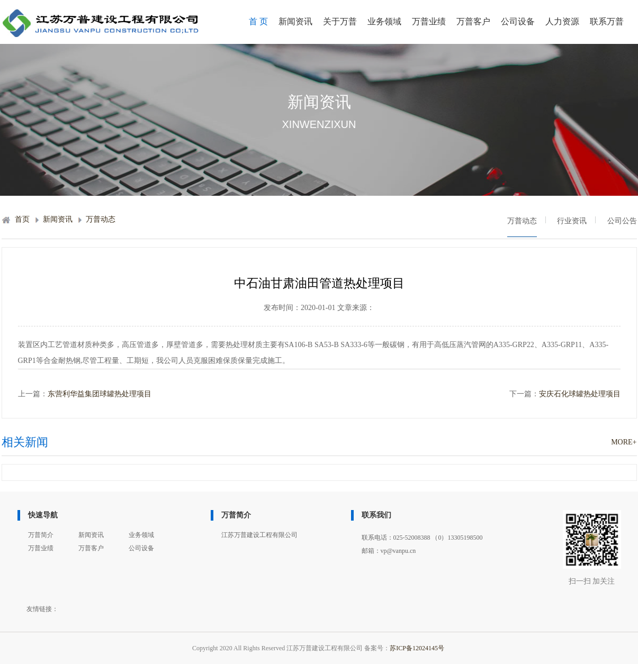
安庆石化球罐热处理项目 (580, 394)
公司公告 (622, 221)
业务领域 (384, 21)
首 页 (258, 21)
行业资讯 (572, 221)
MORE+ (623, 442)
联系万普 (607, 21)
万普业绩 (429, 21)
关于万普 (340, 21)
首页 (22, 219)
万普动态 (100, 219)
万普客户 (473, 21)
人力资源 (562, 21)
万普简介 (40, 535)
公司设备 (518, 21)
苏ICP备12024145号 (417, 648)
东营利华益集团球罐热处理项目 (99, 394)
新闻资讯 (295, 21)
